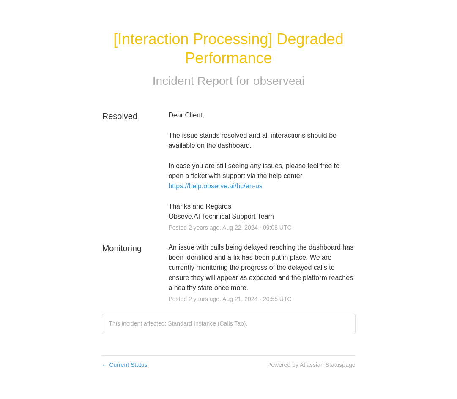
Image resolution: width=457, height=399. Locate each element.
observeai (278, 80)
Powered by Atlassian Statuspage (311, 364)
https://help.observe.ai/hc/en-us (215, 186)
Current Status (125, 364)
